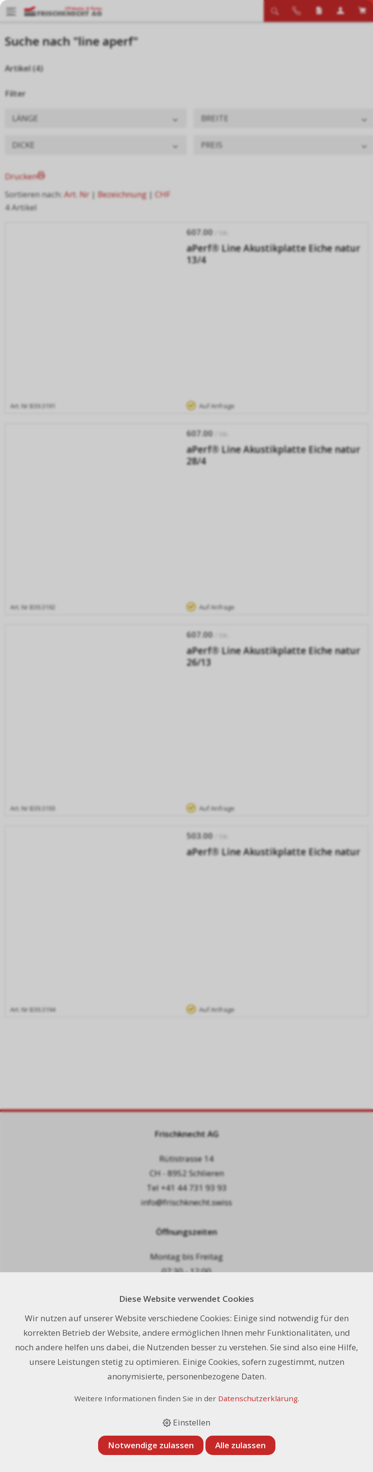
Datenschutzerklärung (258, 1398)
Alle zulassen (240, 1445)
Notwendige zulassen (151, 1445)
